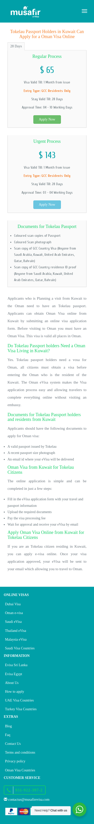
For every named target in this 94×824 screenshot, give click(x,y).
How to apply (14, 691)
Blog (8, 726)
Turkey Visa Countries (21, 709)
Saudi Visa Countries (20, 648)
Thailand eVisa (15, 631)
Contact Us (13, 744)
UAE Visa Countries (19, 700)
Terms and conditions (20, 752)
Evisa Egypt (13, 674)
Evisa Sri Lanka (16, 665)
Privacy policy (15, 761)
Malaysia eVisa (16, 639)
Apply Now (47, 119)
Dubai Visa (13, 604)
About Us (12, 683)
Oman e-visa (14, 613)
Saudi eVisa (13, 622)
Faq (7, 735)
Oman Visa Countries (20, 770)
